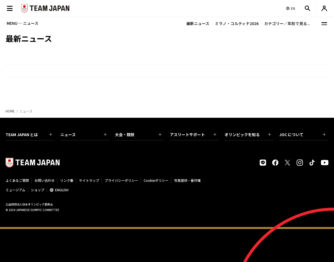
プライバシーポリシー (121, 180)
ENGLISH (61, 189)
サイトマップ (89, 180)
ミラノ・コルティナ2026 (237, 23)
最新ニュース (197, 23)
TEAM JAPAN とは (29, 134)
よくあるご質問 (17, 180)
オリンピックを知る (248, 134)
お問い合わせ (45, 180)
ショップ (37, 189)
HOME (10, 111)
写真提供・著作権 (187, 180)
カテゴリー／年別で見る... (287, 23)
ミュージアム (15, 189)
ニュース (83, 134)
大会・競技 (138, 134)
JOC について (302, 134)
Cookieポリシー (156, 180)
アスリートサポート (193, 134)
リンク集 (66, 180)
